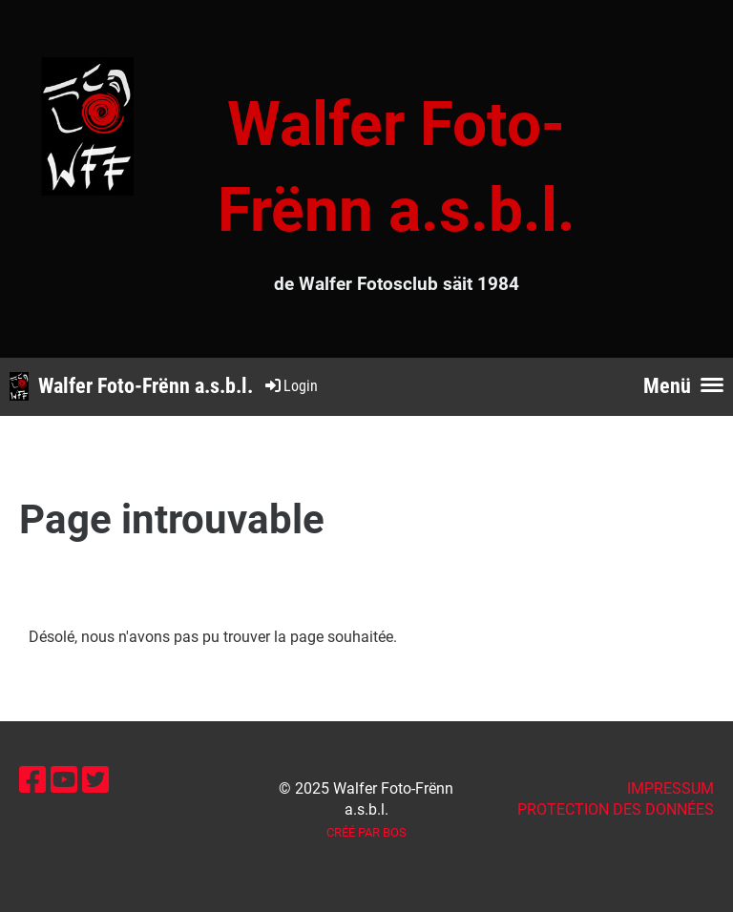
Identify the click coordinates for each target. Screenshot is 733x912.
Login (290, 386)
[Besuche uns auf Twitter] (95, 780)
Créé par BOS (366, 832)
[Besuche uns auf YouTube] (64, 780)
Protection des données (615, 809)
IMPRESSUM (670, 788)
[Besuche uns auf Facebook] (32, 780)
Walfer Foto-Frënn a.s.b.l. (145, 386)
